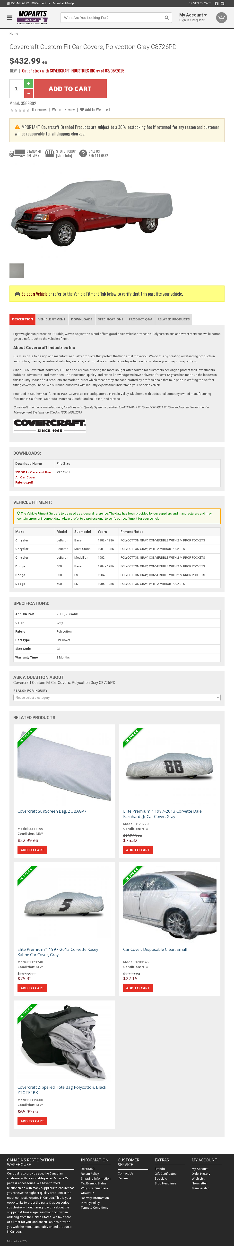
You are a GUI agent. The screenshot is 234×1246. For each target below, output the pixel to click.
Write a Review (63, 109)
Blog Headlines (165, 1183)
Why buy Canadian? (94, 1188)
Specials (161, 1178)
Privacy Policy (90, 1203)
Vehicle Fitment (52, 319)
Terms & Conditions (94, 1207)
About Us (87, 1193)
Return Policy (90, 1173)
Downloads (82, 319)
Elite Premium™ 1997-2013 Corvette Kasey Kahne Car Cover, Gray (57, 951)
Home (13, 33)
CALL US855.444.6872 (98, 153)
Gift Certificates (165, 1173)
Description (22, 319)
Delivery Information (95, 1198)
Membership (200, 1188)
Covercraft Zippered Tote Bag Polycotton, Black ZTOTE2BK (61, 1089)
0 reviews (39, 109)
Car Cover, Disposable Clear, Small (155, 949)
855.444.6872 (18, 3)
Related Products (174, 319)
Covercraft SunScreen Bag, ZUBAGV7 (52, 811)
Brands (160, 1169)
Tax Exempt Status (93, 1183)
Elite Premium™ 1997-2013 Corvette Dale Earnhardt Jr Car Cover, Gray (162, 813)
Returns (123, 1178)
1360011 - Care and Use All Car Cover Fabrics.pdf (33, 477)
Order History (201, 1173)
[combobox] (117, 697)
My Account (200, 1169)
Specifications (110, 319)
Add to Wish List (95, 109)
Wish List (198, 1178)
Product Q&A (140, 319)
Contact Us (41, 3)
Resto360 (87, 1169)
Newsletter (199, 1183)
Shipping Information (96, 1178)
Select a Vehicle (34, 293)
